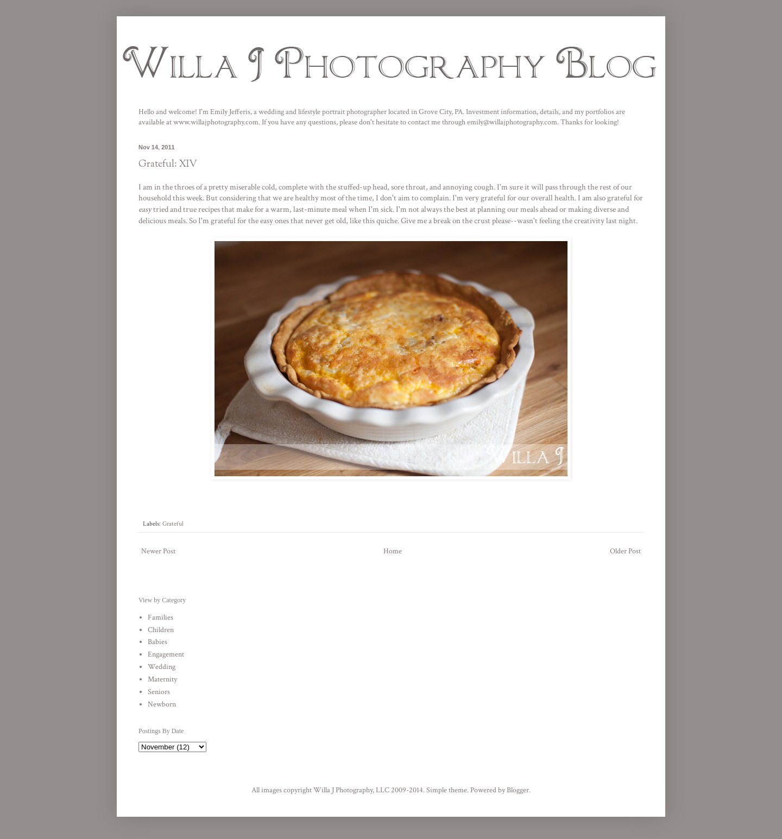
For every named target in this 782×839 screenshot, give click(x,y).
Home (392, 551)
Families (160, 617)
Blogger (518, 790)
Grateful (173, 523)
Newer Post (158, 551)
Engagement (166, 654)
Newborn (162, 704)
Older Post (625, 551)
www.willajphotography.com (215, 122)
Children (161, 630)
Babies (157, 642)
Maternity (162, 679)
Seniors (159, 692)
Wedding (161, 667)
